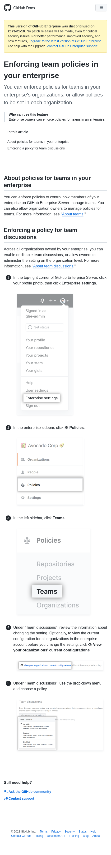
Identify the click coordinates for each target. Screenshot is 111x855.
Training (74, 836)
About (96, 836)
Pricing (38, 836)
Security (70, 831)
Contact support (19, 798)
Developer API (56, 836)
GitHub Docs (24, 8)
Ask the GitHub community (27, 792)
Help (93, 831)
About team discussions (53, 266)
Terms (44, 831)
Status (83, 831)
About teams (72, 214)
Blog (85, 836)
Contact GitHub (21, 836)
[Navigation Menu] (101, 7)
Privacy (55, 831)
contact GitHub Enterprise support (72, 46)
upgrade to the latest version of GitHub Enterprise (65, 41)
